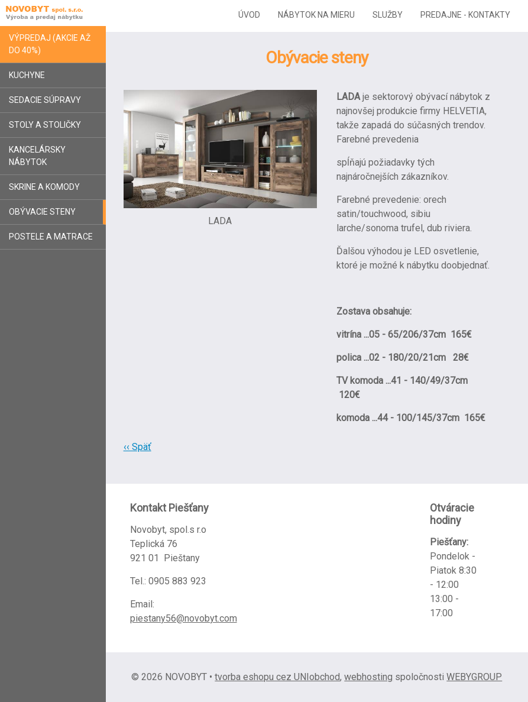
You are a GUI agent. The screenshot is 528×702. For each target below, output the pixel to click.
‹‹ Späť (137, 446)
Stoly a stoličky (45, 125)
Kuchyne (27, 75)
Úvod (249, 15)
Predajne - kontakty (465, 15)
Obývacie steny (42, 211)
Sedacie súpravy (45, 100)
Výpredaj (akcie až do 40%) (49, 44)
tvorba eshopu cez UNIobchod (277, 676)
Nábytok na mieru (316, 15)
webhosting (368, 676)
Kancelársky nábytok (37, 156)
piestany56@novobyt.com (183, 618)
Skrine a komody (44, 187)
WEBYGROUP (474, 676)
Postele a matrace (51, 236)
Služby (387, 15)
